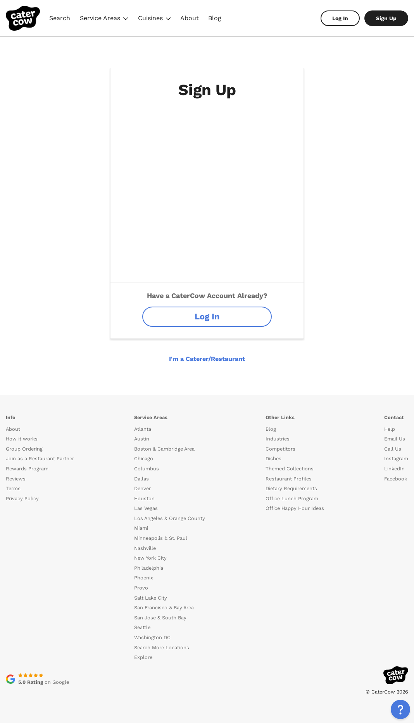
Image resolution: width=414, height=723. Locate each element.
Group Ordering (24, 449)
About (189, 18)
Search (59, 18)
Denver (142, 488)
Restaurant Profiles (289, 479)
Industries (278, 439)
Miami (141, 528)
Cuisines (154, 19)
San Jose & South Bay (160, 618)
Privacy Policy (22, 498)
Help (389, 429)
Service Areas (104, 19)
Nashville (145, 548)
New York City (150, 558)
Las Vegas (146, 508)
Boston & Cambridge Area (164, 449)
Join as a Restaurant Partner (40, 458)
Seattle (142, 627)
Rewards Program (27, 469)
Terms (13, 488)
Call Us (392, 449)
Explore (143, 657)
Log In (340, 18)
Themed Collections (290, 469)
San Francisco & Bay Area (164, 607)
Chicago (143, 458)
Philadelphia (148, 568)
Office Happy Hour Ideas (295, 508)
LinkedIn (394, 469)
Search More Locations (161, 647)
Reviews (16, 479)
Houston (144, 498)
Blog (214, 18)
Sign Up (386, 18)
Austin (141, 439)
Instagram (396, 458)
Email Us (394, 439)
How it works (22, 439)
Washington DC (152, 637)
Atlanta (142, 429)
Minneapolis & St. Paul (160, 538)
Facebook (395, 479)
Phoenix (143, 578)
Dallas (141, 479)
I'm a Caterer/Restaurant (207, 358)
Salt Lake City (150, 598)
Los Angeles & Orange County (169, 518)
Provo (141, 588)
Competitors (280, 449)
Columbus (146, 469)
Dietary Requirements (291, 488)
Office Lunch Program (292, 498)
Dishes (273, 458)
